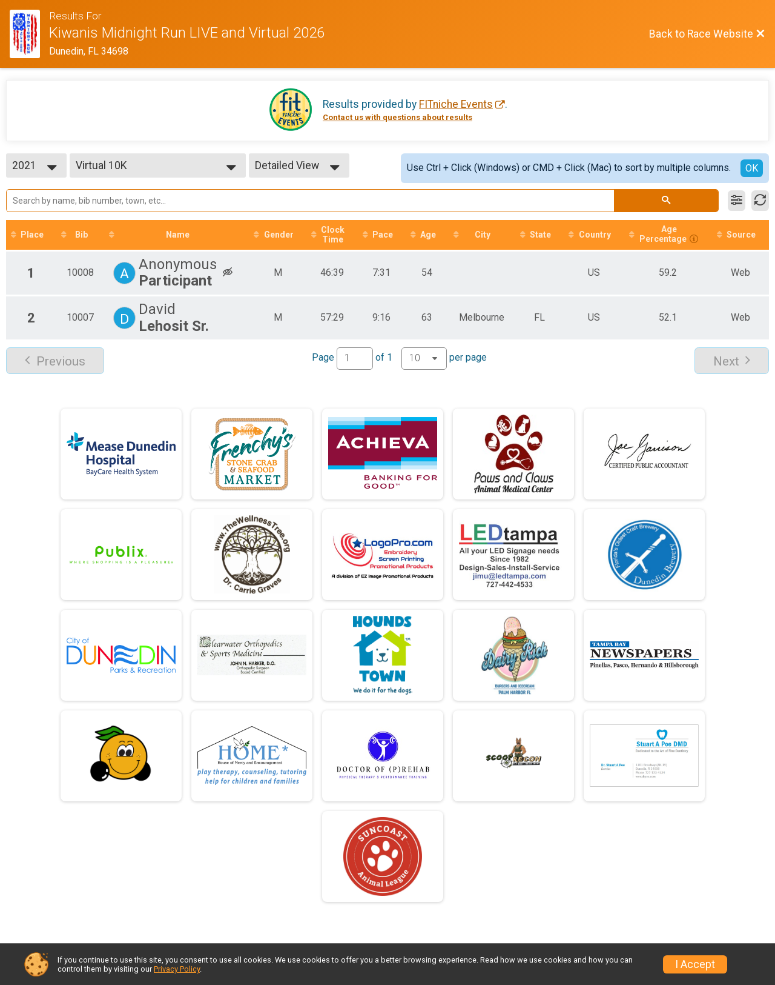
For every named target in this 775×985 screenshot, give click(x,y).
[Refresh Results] (760, 200)
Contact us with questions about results (397, 117)
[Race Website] (29, 34)
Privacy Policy (177, 968)
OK (751, 168)
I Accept (695, 964)
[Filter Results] (736, 200)
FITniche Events (456, 104)
